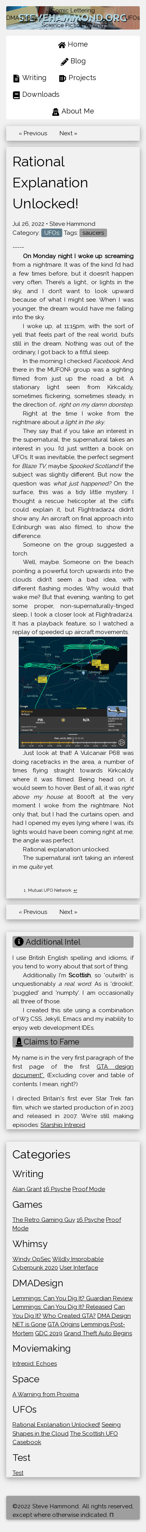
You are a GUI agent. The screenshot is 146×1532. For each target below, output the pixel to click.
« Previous (33, 133)
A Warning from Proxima (45, 1394)
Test (17, 1472)
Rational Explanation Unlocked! (56, 1424)
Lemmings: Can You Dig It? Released (62, 1306)
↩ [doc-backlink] (75, 890)
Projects (77, 77)
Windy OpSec (31, 1259)
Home (73, 44)
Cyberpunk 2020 (35, 1267)
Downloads (36, 94)
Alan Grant (27, 1189)
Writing (29, 77)
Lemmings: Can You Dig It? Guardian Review (72, 1298)
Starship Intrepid (62, 1124)
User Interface (79, 1267)
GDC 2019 (48, 1333)
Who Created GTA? (69, 1315)
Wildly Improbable (78, 1259)
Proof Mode (88, 1189)
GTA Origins (63, 1324)
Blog (73, 61)
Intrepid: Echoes (34, 1363)
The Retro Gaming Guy (43, 1219)
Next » (68, 133)
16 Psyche (57, 1189)
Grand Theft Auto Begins (98, 1333)
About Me (73, 111)
